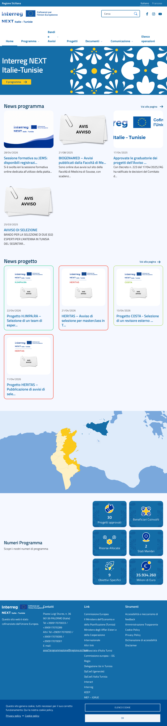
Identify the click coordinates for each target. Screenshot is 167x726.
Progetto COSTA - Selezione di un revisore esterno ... (137, 318)
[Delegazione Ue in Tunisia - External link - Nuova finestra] (102, 666)
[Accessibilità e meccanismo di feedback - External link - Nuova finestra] (143, 616)
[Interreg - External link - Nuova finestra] (102, 687)
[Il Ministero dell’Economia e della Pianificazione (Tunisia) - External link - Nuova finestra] (102, 622)
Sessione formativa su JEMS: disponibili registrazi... (25, 160)
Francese (157, 3)
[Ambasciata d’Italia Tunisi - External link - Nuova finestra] (102, 650)
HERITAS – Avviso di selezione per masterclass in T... (83, 320)
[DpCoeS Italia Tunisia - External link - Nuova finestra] (102, 676)
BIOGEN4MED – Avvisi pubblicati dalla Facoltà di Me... (82, 160)
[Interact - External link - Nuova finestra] (102, 681)
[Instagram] (152, 14)
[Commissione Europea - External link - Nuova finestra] (102, 614)
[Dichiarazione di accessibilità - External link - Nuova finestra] (143, 640)
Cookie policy (32, 716)
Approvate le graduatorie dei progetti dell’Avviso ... (135, 160)
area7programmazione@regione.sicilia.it (65, 650)
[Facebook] (146, 14)
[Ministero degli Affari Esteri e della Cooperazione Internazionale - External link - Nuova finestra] (102, 635)
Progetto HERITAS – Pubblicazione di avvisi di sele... (26, 389)
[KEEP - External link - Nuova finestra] (102, 692)
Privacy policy (13, 716)
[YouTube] (159, 14)
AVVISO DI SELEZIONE (20, 230)
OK (122, 718)
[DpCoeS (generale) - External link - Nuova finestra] (102, 671)
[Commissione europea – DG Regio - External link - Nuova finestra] (102, 658)
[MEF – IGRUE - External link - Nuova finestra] (102, 697)
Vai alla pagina (149, 107)
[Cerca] (136, 14)
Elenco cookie (122, 707)
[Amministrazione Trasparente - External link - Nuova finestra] (143, 624)
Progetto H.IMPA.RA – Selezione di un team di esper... (24, 320)
